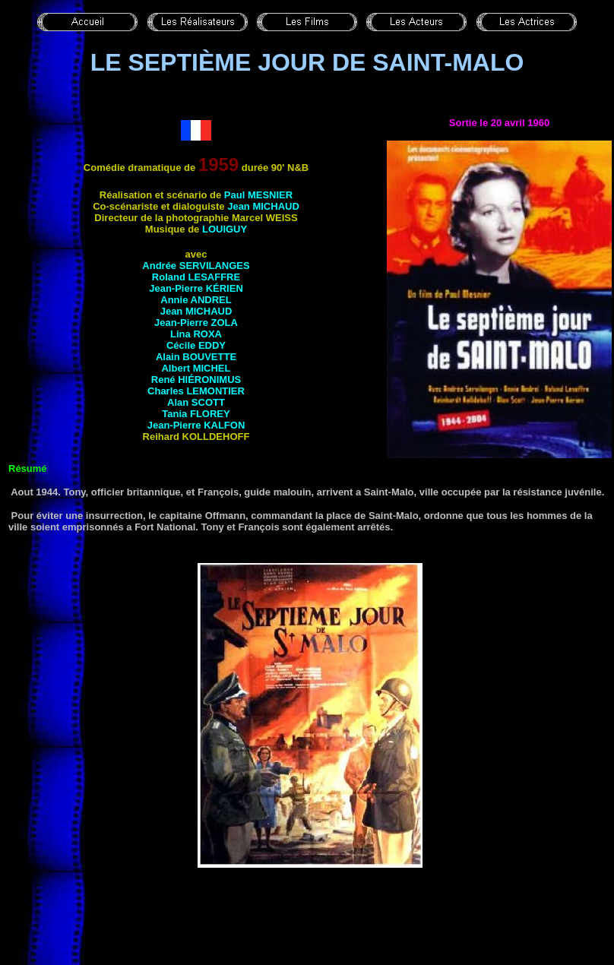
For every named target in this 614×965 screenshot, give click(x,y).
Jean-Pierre (196, 288)
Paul (258, 195)
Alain (196, 356)
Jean (263, 206)
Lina (196, 334)
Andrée (195, 265)
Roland (196, 277)
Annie (195, 299)
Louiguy (224, 229)
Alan (196, 402)
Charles (196, 391)
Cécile (196, 345)
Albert (195, 368)
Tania (195, 413)
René (196, 379)
